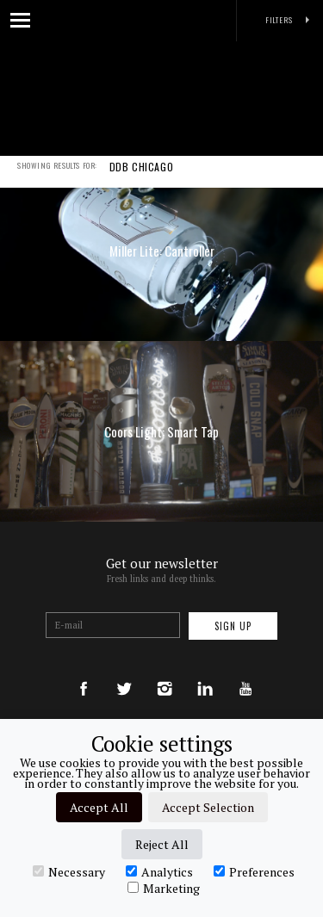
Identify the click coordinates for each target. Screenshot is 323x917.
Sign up (233, 626)
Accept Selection (208, 807)
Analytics (159, 871)
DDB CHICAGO (141, 178)
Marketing (163, 887)
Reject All (162, 844)
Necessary (69, 871)
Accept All (99, 807)
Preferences (254, 871)
